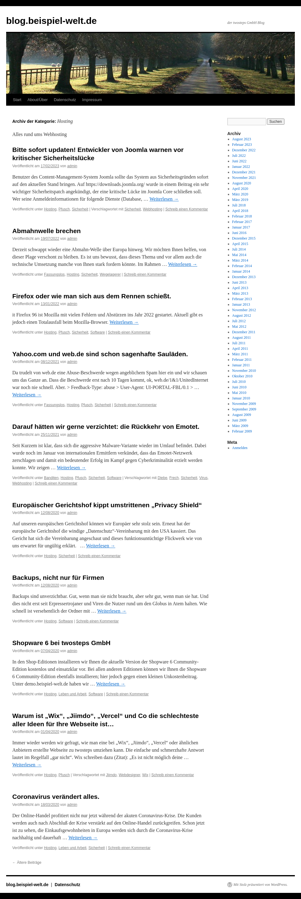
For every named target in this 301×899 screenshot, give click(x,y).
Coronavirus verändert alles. (56, 796)
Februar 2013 (242, 299)
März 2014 (240, 260)
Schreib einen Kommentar (186, 209)
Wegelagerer (110, 274)
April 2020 (240, 189)
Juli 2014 (239, 249)
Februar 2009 (242, 431)
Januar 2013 (241, 304)
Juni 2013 (239, 282)
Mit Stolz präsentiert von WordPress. (260, 884)
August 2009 (241, 415)
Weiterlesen (164, 199)
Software (97, 332)
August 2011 (241, 337)
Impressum (92, 99)
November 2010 (244, 370)
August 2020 (241, 183)
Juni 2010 (239, 387)
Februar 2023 (242, 144)
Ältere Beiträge (26, 862)
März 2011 (240, 354)
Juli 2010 (239, 382)
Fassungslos (54, 274)
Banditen (51, 478)
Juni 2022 (239, 161)
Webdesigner (129, 775)
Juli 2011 (239, 343)
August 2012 (241, 315)
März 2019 (240, 200)
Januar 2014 (241, 271)
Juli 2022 (239, 155)
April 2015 (240, 244)
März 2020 (240, 194)
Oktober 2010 (242, 376)
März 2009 (240, 426)
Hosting (50, 209)
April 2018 (240, 211)
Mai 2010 (239, 393)
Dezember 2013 (244, 277)
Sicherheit (80, 209)
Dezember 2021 (244, 172)
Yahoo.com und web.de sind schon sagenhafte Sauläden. (100, 353)
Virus (203, 478)
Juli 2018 (239, 205)
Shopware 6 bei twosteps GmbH (61, 642)
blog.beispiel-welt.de (51, 21)
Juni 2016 (239, 233)
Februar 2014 (242, 266)
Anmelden (240, 448)
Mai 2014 (239, 255)
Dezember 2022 (244, 150)
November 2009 (244, 404)
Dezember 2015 (244, 238)
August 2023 (241, 139)
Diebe (162, 478)
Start (17, 99)
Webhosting (152, 209)
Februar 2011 (242, 359)
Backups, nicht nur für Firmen (58, 577)
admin (72, 166)
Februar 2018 (242, 216)
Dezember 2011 (244, 332)
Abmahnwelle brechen (46, 230)
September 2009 (244, 409)
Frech (174, 478)
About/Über (37, 99)
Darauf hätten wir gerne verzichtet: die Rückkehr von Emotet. (105, 426)
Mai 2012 (239, 326)
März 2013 (240, 293)
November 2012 (244, 310)
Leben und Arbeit (73, 694)
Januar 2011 (241, 365)
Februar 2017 (242, 222)
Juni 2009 (239, 420)
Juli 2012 (239, 321)
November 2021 (244, 178)
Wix (145, 775)
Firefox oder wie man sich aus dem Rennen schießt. (91, 296)
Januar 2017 (241, 227)
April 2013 (240, 288)
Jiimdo (111, 775)
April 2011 (240, 348)
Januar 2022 (241, 166)
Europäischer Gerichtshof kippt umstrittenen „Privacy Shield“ (107, 504)
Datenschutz (65, 99)
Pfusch (64, 209)
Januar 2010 (241, 398)
